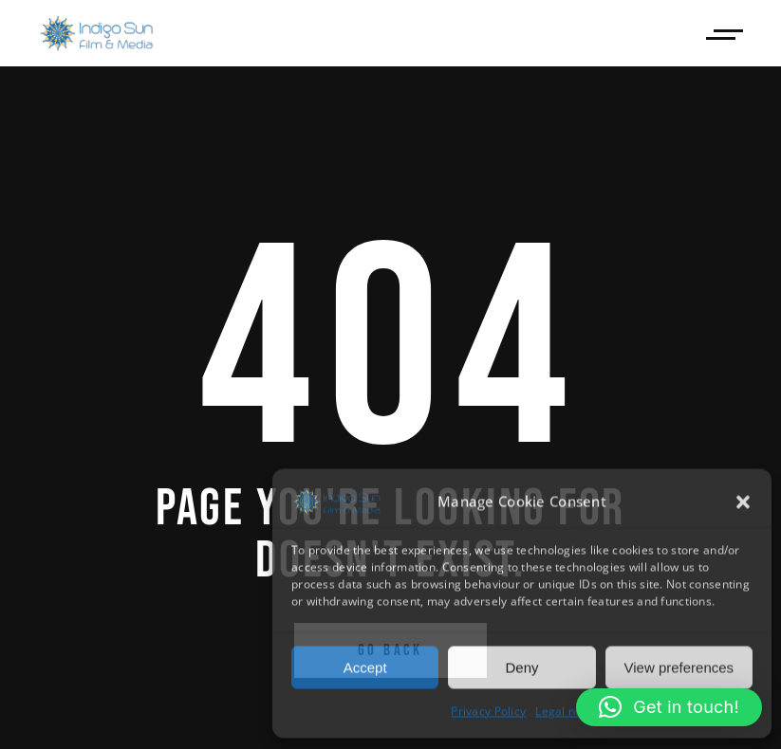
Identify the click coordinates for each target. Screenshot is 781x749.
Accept (365, 666)
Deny (521, 666)
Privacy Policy (488, 711)
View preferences (679, 666)
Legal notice (568, 711)
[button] (743, 501)
